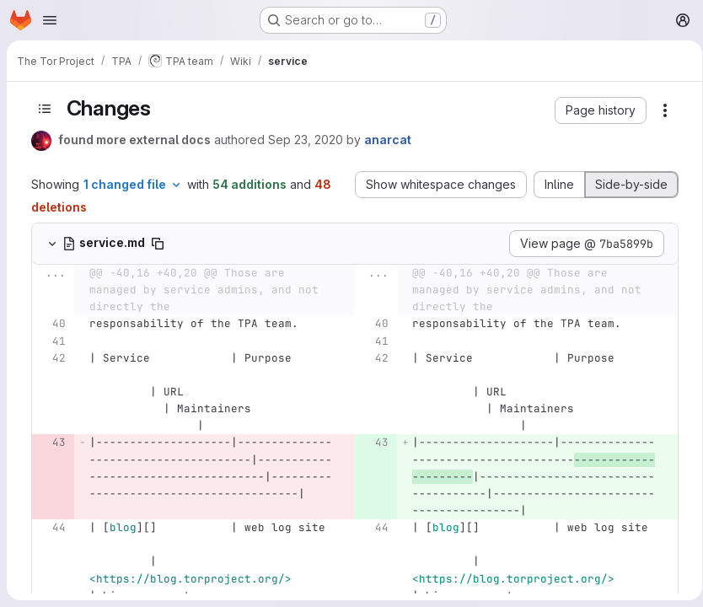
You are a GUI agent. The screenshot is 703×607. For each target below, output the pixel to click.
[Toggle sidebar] (41, 108)
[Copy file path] (154, 244)
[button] (597, 110)
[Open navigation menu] (49, 20)
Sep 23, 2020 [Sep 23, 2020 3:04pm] (302, 139)
